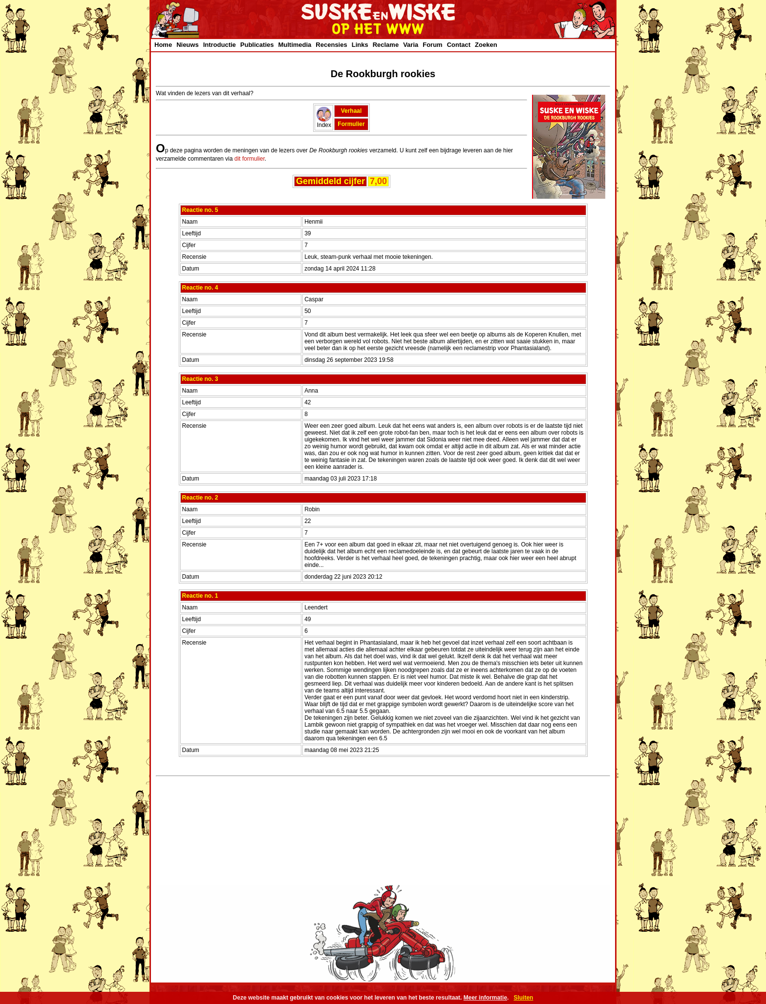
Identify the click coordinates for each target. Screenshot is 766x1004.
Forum (432, 44)
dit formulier (249, 158)
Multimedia (294, 44)
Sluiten (523, 997)
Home (163, 44)
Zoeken (486, 44)
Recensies (331, 44)
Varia (410, 44)
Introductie (219, 44)
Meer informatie (485, 997)
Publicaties (257, 44)
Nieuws (187, 44)
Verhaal (351, 110)
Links (360, 44)
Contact (458, 44)
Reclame (386, 44)
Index (324, 122)
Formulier (351, 124)
